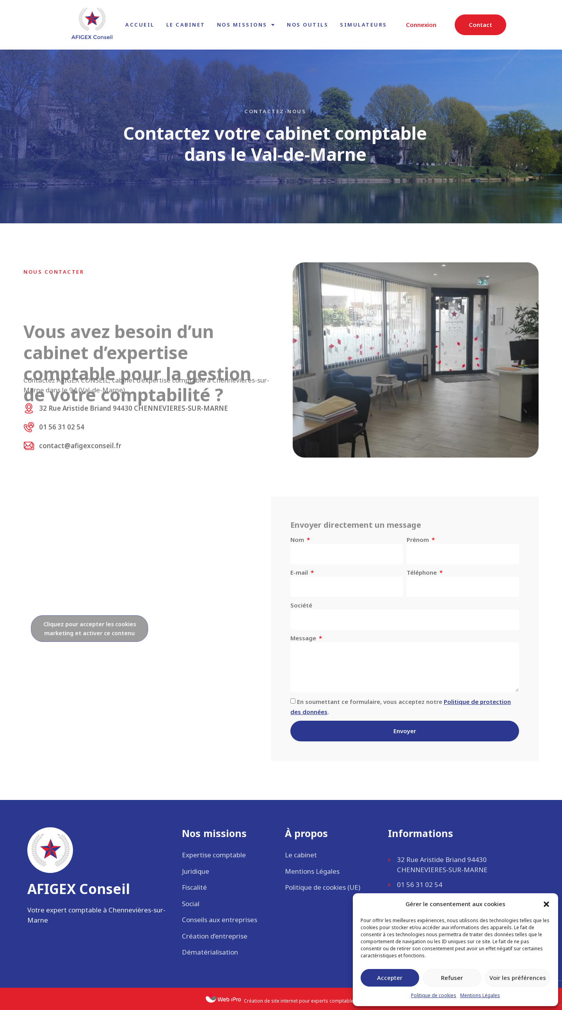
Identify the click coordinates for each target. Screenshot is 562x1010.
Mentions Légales (480, 995)
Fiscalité (194, 887)
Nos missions (246, 24)
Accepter (389, 977)
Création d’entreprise (214, 936)
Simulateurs (363, 24)
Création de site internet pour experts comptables (300, 1001)
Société (301, 605)
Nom (298, 539)
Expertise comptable (214, 854)
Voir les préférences (517, 977)
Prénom (418, 539)
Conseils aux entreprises (219, 919)
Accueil (140, 24)
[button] (546, 904)
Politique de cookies (433, 995)
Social (190, 903)
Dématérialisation (210, 952)
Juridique (195, 871)
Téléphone (422, 572)
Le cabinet (185, 24)
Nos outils (307, 24)
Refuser (452, 977)
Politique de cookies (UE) (322, 887)
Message (304, 638)
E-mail (299, 572)
